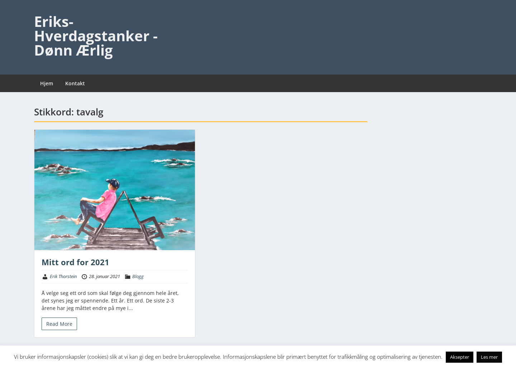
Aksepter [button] (459, 357)
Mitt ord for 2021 (75, 262)
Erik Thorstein (63, 276)
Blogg (138, 276)
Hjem (46, 83)
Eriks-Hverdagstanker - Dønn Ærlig (96, 35)
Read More (59, 323)
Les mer (489, 357)
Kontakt (75, 83)
